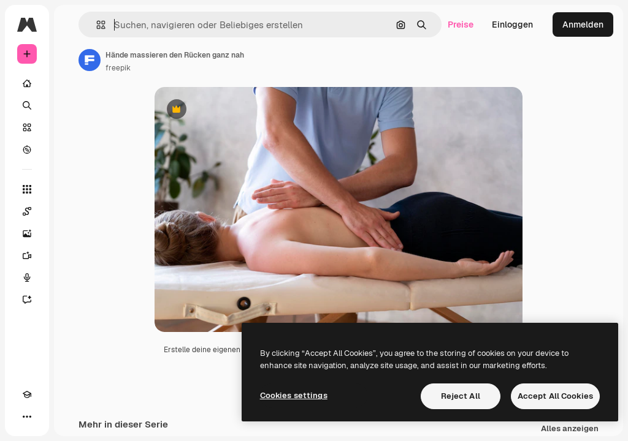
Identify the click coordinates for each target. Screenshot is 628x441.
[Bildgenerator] (27, 233)
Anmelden (582, 24)
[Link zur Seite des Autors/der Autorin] (89, 60)
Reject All (460, 396)
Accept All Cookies (555, 396)
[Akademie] (27, 394)
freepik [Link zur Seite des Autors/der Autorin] (118, 68)
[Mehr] (27, 416)
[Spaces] (27, 211)
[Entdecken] (27, 149)
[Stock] (27, 127)
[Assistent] (27, 299)
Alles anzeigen (570, 429)
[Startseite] (27, 83)
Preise (460, 24)
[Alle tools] (27, 189)
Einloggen (512, 24)
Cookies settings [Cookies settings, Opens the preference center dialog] (293, 395)
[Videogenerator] (27, 255)
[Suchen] (27, 105)
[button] (96, 24)
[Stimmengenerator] (27, 277)
